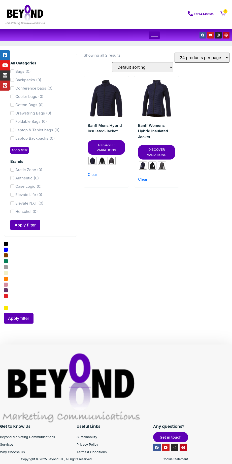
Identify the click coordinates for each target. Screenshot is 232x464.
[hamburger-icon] (154, 35)
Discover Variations (106, 147)
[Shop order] (142, 67)
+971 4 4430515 (204, 14)
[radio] (92, 161)
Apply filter (19, 150)
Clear (92, 174)
